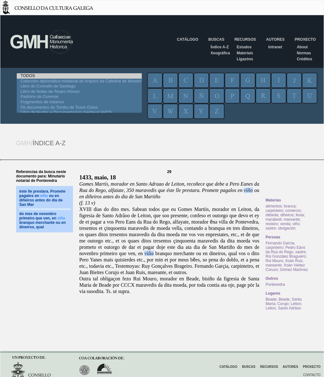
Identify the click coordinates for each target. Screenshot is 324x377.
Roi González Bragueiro (286, 256)
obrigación (286, 228)
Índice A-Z (220, 47)
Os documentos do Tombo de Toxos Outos (79, 107)
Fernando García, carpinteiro (280, 245)
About (302, 47)
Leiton (296, 304)
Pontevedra (275, 284)
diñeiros (287, 215)
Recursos (245, 39)
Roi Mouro (274, 261)
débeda (272, 215)
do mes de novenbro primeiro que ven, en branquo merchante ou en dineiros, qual (42, 220)
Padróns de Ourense (79, 96)
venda (285, 224)
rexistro (272, 224)
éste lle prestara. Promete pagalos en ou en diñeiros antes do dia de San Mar (42, 198)
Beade (271, 299)
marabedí (274, 219)
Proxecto (305, 39)
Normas (304, 53)
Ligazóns (245, 59)
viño (248, 190)
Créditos (304, 59)
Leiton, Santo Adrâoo (283, 308)
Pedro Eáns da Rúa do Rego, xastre (286, 249)
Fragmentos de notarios (79, 102)
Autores (275, 39)
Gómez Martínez (294, 269)
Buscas (216, 39)
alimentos (274, 206)
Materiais (245, 53)
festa (300, 215)
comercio (293, 210)
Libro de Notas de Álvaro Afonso (79, 91)
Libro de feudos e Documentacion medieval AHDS (79, 112)
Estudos (244, 47)
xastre (271, 228)
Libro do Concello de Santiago (79, 86)
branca (290, 206)
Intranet (275, 47)
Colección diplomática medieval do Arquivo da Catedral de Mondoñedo (79, 81)
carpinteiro (274, 210)
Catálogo (187, 39)
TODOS (79, 76)
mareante (292, 219)
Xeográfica (220, 53)
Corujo (282, 304)
